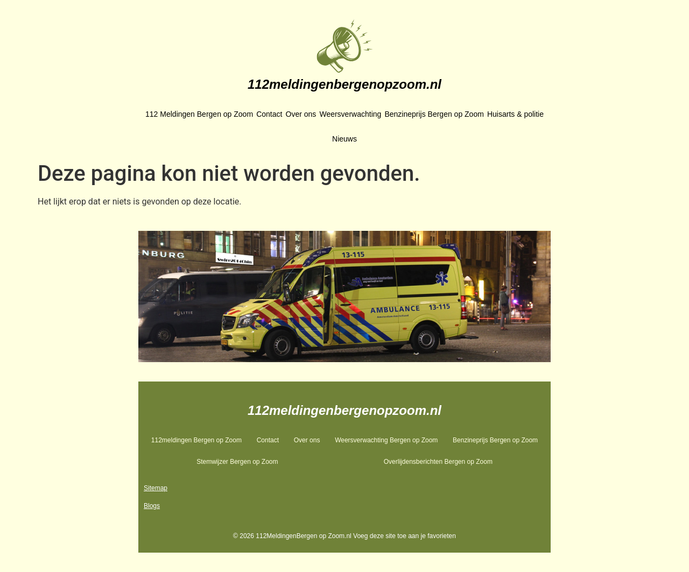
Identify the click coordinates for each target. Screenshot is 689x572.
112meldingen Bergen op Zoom (196, 440)
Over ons (301, 114)
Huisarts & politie (515, 114)
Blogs (152, 506)
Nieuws (344, 139)
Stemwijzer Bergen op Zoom (237, 461)
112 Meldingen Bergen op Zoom (199, 114)
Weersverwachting (350, 114)
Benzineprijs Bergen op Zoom (433, 114)
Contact (269, 114)
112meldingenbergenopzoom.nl (344, 84)
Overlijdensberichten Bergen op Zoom (438, 461)
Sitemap (155, 488)
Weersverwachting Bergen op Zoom (386, 440)
